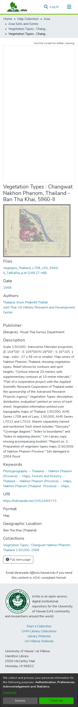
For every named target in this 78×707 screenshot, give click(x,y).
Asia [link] (47, 19)
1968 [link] (7, 287)
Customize (9, 692)
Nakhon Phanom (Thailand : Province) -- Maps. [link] (36, 486)
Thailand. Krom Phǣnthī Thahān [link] (25, 302)
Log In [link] (54, 7)
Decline (20, 701)
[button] (45, 6)
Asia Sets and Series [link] (23, 24)
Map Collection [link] (28, 19)
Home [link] (7, 19)
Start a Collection (39, 626)
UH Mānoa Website (39, 641)
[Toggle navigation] (69, 7)
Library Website (39, 636)
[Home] (21, 7)
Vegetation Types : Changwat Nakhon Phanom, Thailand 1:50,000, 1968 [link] (29, 29)
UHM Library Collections (39, 631)
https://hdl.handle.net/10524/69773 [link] (30, 501)
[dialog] (39, 690)
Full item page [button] (18, 559)
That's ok (56, 701)
